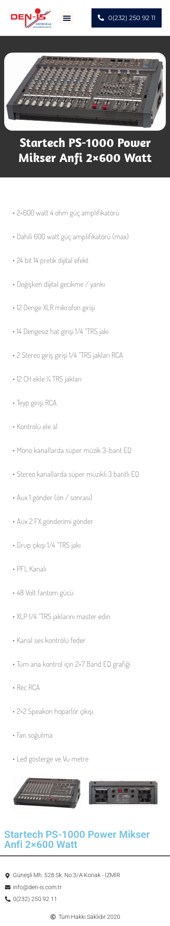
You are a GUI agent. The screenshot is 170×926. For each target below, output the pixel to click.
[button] (67, 18)
